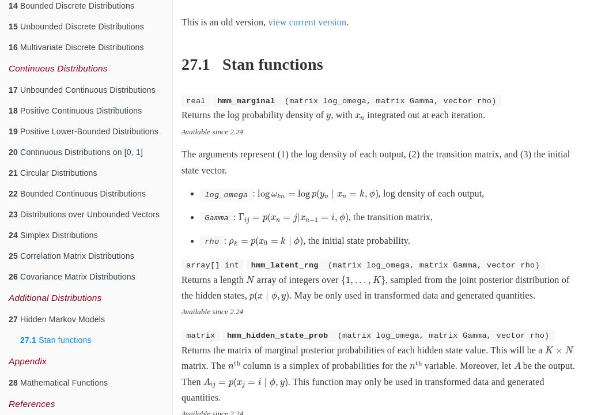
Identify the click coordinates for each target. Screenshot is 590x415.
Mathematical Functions (58, 382)
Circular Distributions (53, 173)
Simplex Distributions (53, 235)
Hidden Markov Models (57, 319)
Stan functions (56, 340)
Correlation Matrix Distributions (71, 256)
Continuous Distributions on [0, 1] (76, 152)
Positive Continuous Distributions (75, 110)
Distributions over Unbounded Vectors (84, 214)
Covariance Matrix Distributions (72, 276)
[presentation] (328, 117)
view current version (307, 22)
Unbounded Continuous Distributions (82, 90)
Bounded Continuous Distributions (77, 193)
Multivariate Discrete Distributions (76, 47)
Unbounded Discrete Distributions (76, 26)
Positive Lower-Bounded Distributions (83, 131)
